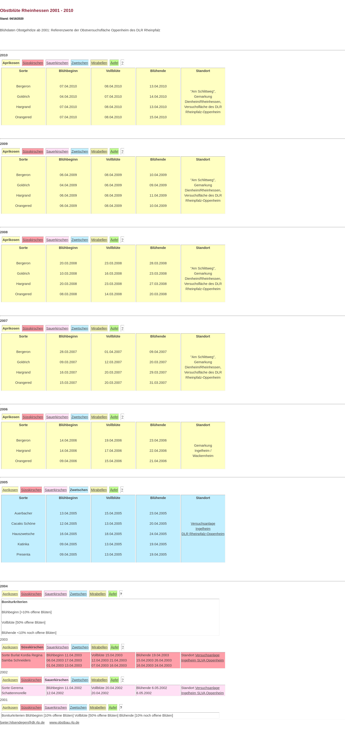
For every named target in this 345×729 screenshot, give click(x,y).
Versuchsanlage (207, 655)
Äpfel (114, 63)
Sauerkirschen (57, 63)
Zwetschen (80, 63)
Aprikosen (10, 490)
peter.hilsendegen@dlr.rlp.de (23, 722)
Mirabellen (99, 63)
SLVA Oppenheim (210, 660)
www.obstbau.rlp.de (64, 722)
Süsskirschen (33, 63)
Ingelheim (189, 660)
